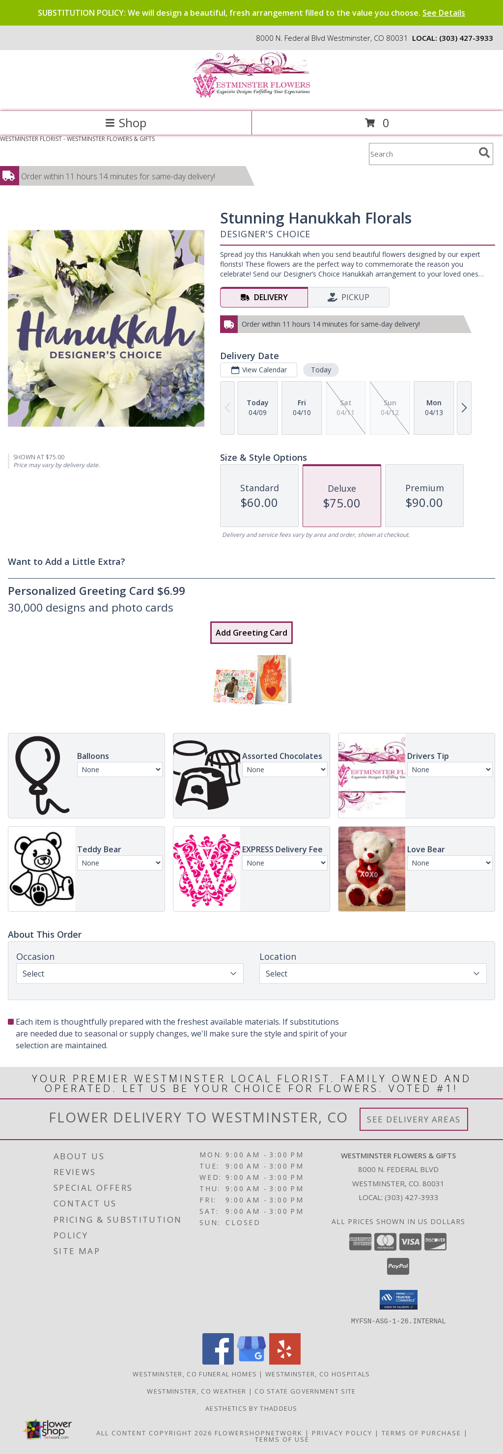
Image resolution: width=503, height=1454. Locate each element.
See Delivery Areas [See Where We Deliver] (414, 1119)
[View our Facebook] (218, 1361)
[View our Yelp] (285, 1361)
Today (321, 369)
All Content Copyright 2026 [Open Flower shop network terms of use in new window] (154, 1432)
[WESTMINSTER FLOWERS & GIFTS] (251, 97)
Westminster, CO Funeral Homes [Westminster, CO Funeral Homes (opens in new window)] (195, 1373)
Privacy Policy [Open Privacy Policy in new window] (342, 1432)
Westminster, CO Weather (196, 1390)
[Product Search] (422, 154)
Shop (125, 122)
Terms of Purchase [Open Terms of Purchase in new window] (421, 1432)
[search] (484, 153)
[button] (399, 1300)
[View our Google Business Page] (251, 1361)
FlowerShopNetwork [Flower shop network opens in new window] (259, 1432)
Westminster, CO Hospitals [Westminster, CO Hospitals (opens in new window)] (317, 1373)
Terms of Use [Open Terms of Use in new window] (282, 1438)
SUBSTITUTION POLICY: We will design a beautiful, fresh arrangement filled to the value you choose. (251, 12)
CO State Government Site (305, 1390)
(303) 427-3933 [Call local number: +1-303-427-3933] (466, 38)
